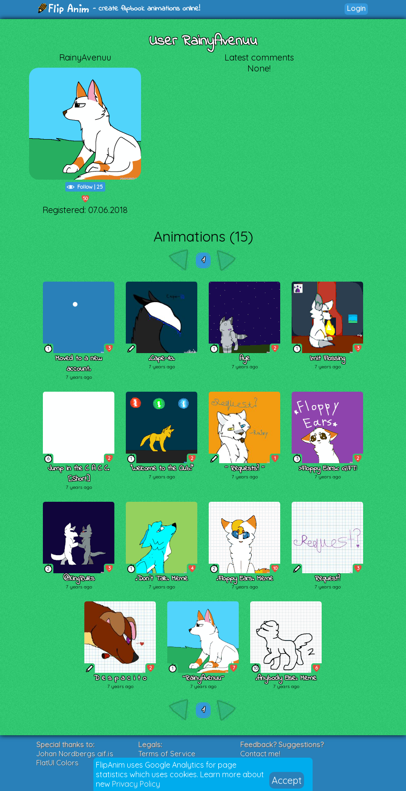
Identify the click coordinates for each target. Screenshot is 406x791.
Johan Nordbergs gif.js (74, 753)
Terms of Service (166, 753)
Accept (287, 780)
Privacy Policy (136, 784)
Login (356, 8)
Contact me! (260, 753)
